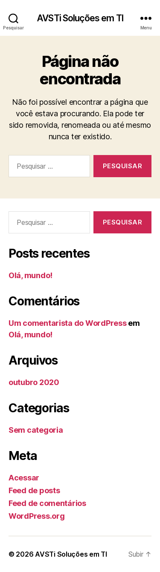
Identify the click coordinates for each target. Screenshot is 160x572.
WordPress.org (37, 516)
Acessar (24, 477)
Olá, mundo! (30, 275)
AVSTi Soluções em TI (80, 18)
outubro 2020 (34, 382)
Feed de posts (34, 490)
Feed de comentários (47, 503)
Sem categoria (36, 429)
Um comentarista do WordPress (67, 323)
